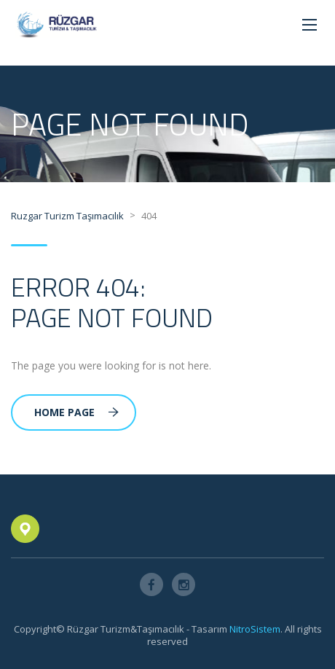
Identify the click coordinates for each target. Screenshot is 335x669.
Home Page (76, 412)
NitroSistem (254, 628)
